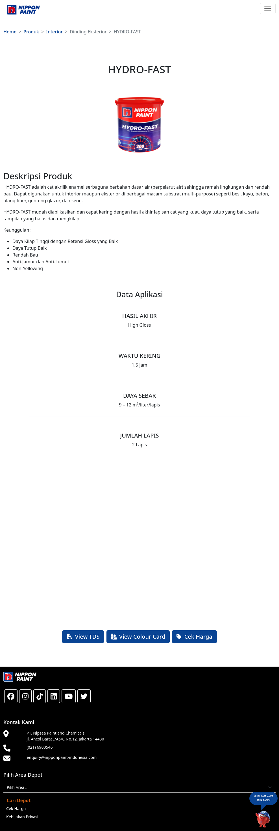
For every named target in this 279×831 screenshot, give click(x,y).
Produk (31, 32)
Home (9, 32)
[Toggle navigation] (268, 8)
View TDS (83, 636)
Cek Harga (194, 636)
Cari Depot (18, 800)
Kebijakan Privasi (22, 816)
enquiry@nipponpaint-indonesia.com (62, 757)
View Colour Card (138, 636)
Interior (54, 32)
